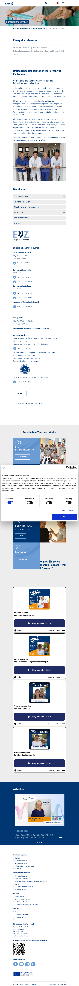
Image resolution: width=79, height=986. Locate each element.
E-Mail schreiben (23, 263)
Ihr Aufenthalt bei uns (22, 876)
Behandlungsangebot (21, 51)
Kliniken (17, 858)
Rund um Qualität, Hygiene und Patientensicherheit (31, 881)
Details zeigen (67, 510)
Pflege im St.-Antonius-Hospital (25, 866)
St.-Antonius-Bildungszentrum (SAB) (26, 904)
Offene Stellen (19, 896)
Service (17, 884)
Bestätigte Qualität (21, 218)
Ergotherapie (38, 51)
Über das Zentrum (40, 48)
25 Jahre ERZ (19, 212)
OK (64, 517)
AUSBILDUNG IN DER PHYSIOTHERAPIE (30, 404)
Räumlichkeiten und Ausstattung (26, 207)
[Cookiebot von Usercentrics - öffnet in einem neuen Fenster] (67, 467)
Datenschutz (62, 984)
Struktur (17, 223)
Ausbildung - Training (21, 902)
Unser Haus (18, 912)
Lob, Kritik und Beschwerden (24, 887)
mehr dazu (23, 559)
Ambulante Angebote (40, 28)
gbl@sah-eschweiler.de (20, 936)
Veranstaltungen (20, 889)
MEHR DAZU (23, 457)
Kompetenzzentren (21, 861)
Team (15, 54)
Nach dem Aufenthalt (21, 879)
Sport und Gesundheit (54, 51)
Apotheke (18, 869)
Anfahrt (20, 393)
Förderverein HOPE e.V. (22, 914)
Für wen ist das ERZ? (22, 202)
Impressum (52, 984)
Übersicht (17, 48)
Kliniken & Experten (23, 28)
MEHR (21, 536)
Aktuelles (27, 48)
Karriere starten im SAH (22, 899)
